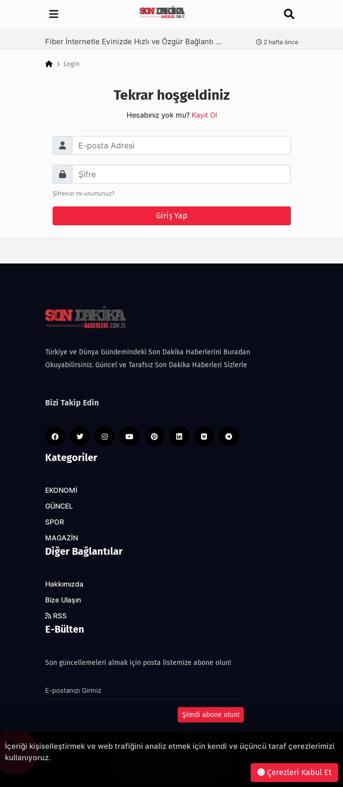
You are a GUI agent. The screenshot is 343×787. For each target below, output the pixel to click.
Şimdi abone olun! (210, 715)
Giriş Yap (172, 215)
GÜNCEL (59, 506)
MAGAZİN (61, 538)
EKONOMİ (61, 490)
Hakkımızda (64, 584)
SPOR (54, 522)
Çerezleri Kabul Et (294, 772)
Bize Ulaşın (63, 600)
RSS (56, 616)
